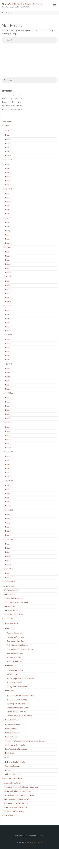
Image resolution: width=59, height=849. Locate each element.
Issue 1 (7, 135)
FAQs (7, 770)
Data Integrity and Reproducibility (17, 799)
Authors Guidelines (14, 633)
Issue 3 (7, 143)
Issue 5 (7, 151)
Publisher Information (13, 774)
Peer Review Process (15, 653)
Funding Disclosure (14, 661)
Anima (29, 842)
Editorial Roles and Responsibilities (20, 695)
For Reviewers (10, 665)
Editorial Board (9, 753)
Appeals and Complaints (15, 745)
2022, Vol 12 (8, 451)
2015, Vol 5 (8, 247)
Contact (7, 757)
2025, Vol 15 (8, 539)
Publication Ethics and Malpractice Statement (21, 787)
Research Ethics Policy (12, 783)
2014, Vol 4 (8, 218)
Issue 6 (8, 155)
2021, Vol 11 (8, 422)
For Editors (9, 691)
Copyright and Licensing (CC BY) (20, 649)
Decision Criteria (11, 737)
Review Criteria (12, 674)
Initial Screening (11, 729)
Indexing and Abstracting (13, 598)
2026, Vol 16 (8, 568)
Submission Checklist (15, 641)
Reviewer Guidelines (15, 670)
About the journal (8, 581)
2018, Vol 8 (8, 335)
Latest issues (6, 121)
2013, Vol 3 (8, 189)
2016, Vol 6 (8, 276)
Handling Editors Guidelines (18, 704)
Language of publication (13, 614)
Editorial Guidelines (11, 623)
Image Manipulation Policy (14, 811)
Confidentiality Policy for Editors (19, 716)
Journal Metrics (9, 594)
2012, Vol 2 (8, 159)
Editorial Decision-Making (17, 699)
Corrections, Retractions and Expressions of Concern (25, 741)
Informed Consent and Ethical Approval (19, 795)
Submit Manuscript (9, 815)
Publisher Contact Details (15, 762)
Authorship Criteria (14, 657)
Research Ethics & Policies (12, 778)
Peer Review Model (12, 733)
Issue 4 (7, 147)
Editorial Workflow (12, 725)
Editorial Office (7, 618)
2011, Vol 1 (7, 130)
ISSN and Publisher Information (16, 602)
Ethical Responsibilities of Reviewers (21, 678)
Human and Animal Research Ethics (17, 791)
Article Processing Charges (17, 645)
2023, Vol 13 (8, 481)
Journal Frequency (11, 610)
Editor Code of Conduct (16, 712)
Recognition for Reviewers (17, 687)
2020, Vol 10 (8, 393)
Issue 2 (7, 139)
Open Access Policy (11, 590)
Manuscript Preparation (16, 637)
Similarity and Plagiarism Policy (16, 803)
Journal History (9, 606)
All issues (5, 125)
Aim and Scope (9, 586)
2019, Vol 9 (8, 364)
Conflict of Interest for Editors (18, 708)
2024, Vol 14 (8, 510)
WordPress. (37, 842)
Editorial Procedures (11, 720)
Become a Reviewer (14, 682)
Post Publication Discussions (16, 749)
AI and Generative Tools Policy (15, 807)
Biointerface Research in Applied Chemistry (22, 4)
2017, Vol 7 (8, 305)
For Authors (9, 628)
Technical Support (12, 766)
